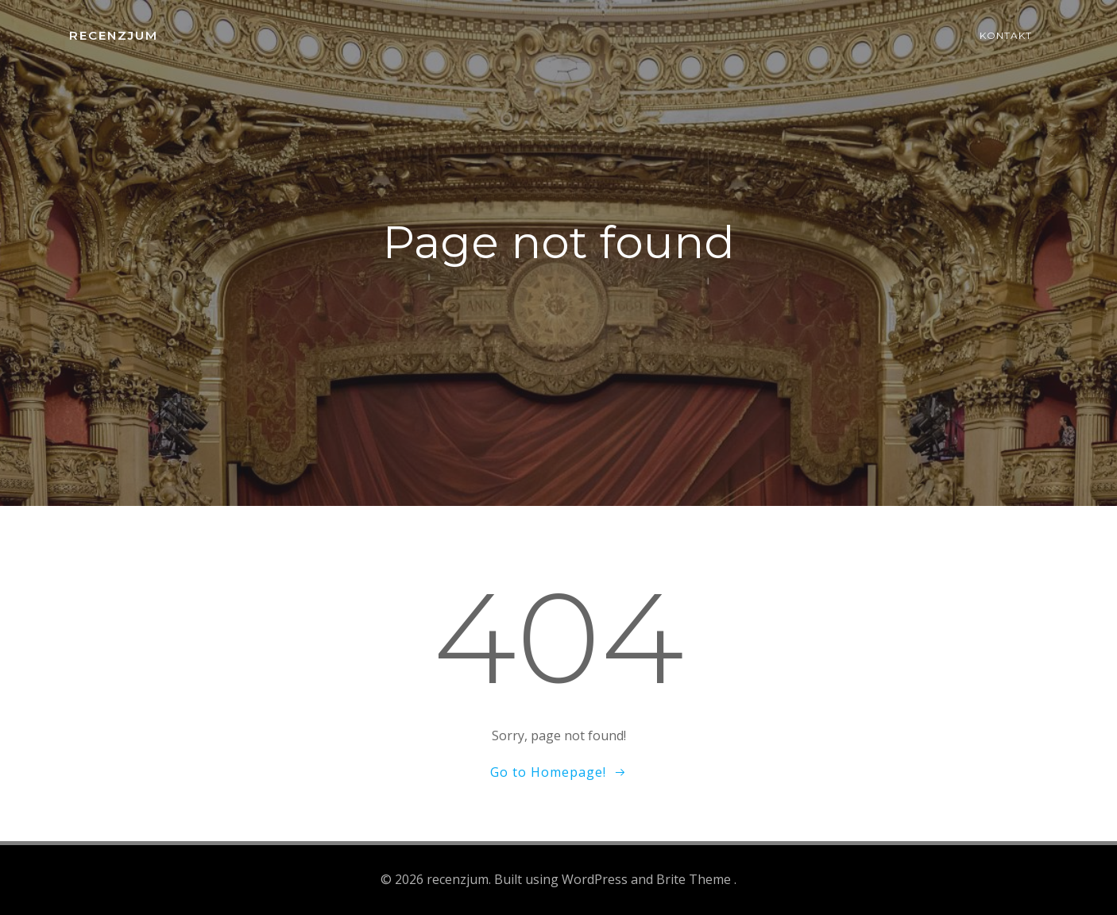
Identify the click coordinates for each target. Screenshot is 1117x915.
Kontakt (1006, 35)
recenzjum (113, 35)
